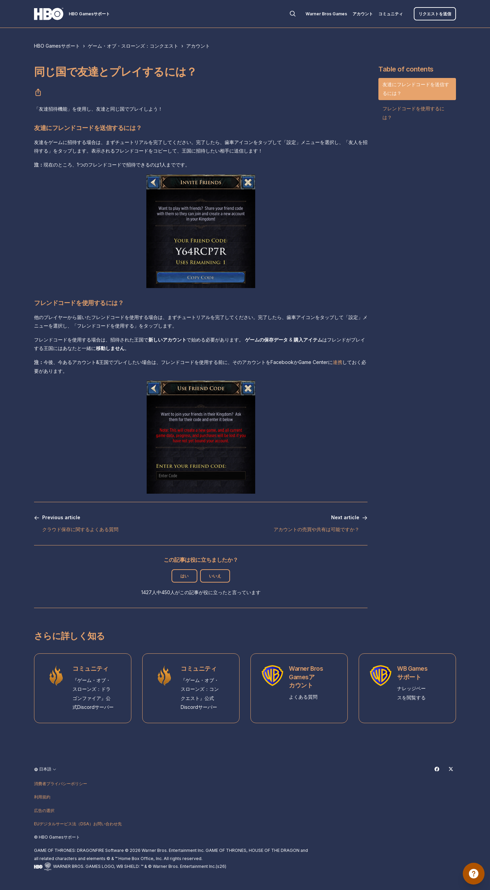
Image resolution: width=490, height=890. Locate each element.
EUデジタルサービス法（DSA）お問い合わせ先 (78, 823)
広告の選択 (44, 810)
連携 (337, 362)
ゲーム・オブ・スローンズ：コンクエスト (133, 46)
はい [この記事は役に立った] (184, 575)
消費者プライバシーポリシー (60, 783)
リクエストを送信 (435, 13)
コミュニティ (390, 13)
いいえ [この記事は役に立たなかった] (215, 575)
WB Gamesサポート (412, 673)
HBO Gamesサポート (57, 46)
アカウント (363, 13)
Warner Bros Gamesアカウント (306, 677)
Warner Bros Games (326, 13)
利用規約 (42, 796)
